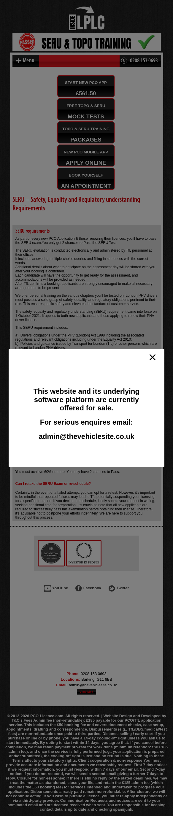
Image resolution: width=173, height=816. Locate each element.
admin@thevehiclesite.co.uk (86, 436)
